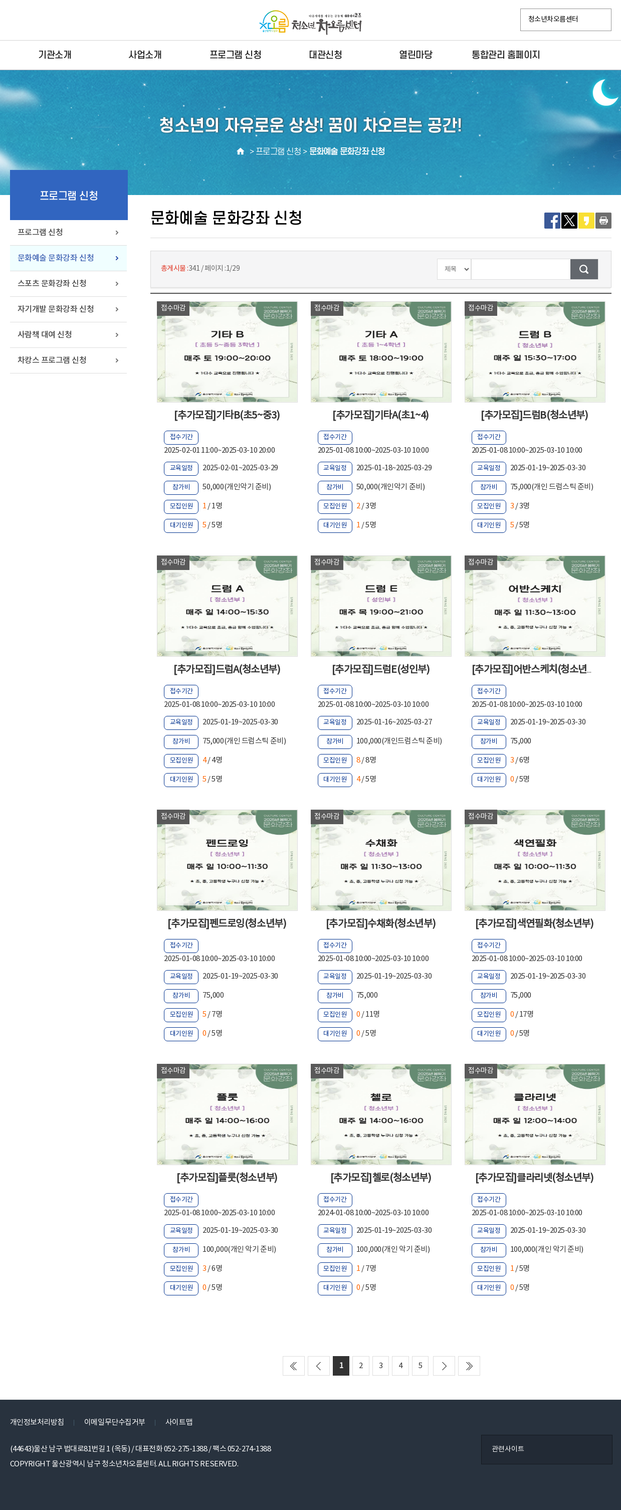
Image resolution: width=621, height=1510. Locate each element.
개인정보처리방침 (37, 1422)
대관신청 (325, 55)
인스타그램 (42, 21)
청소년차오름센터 (553, 20)
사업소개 (144, 55)
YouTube (105, 21)
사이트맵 (178, 1422)
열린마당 (415, 55)
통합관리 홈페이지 (506, 55)
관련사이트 (508, 1449)
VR (84, 21)
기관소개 (54, 55)
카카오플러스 (63, 21)
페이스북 (21, 21)
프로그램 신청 (236, 55)
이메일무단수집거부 (114, 1422)
